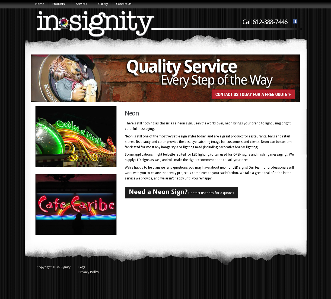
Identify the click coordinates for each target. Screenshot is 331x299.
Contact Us (124, 4)
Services (82, 4)
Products (59, 4)
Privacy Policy (88, 272)
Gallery (103, 4)
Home (39, 4)
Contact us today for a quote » (181, 192)
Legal (82, 267)
